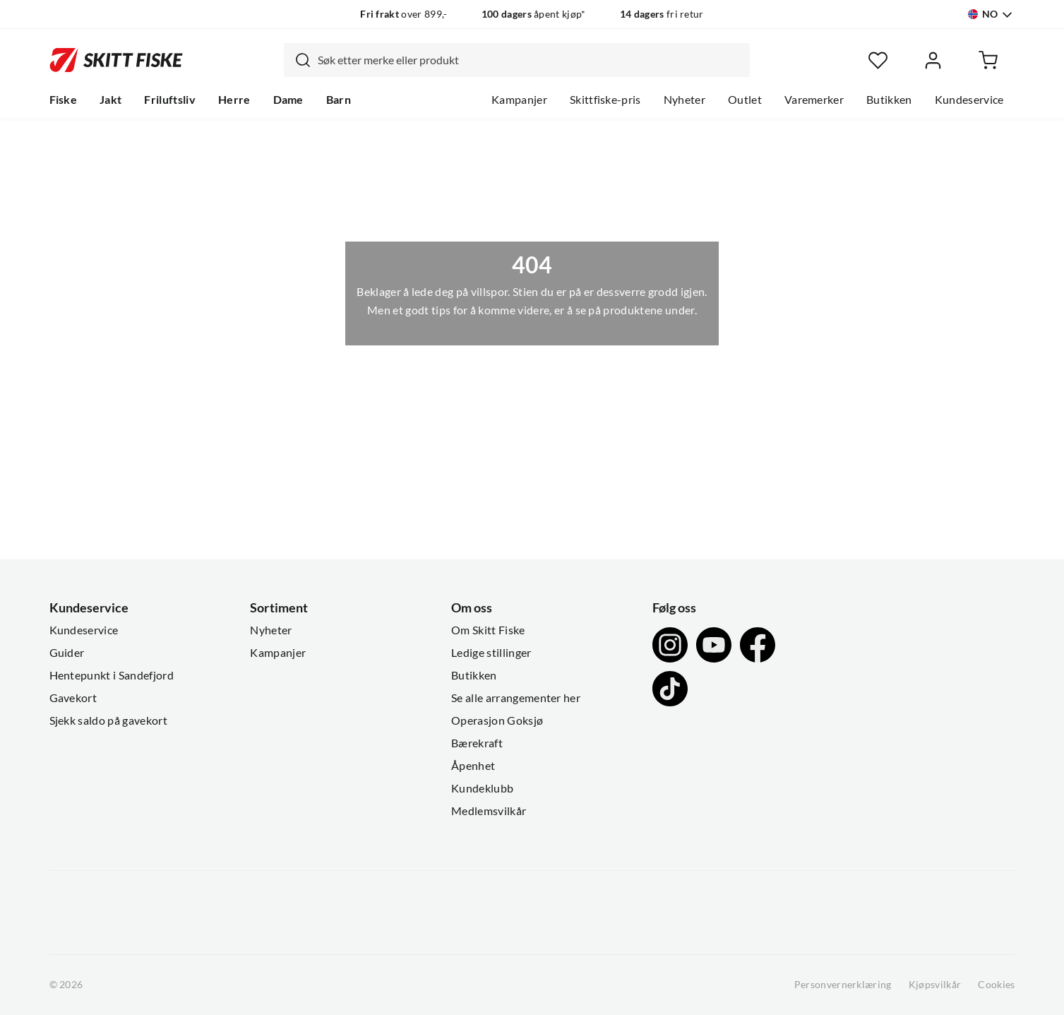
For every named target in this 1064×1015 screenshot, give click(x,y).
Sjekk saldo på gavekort (108, 720)
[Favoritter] (878, 60)
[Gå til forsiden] (116, 60)
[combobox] (517, 60)
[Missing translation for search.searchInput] (297, 60)
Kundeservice (969, 99)
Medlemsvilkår (488, 811)
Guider (67, 652)
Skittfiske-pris (605, 99)
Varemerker (814, 99)
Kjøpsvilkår (935, 984)
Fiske (63, 99)
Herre (234, 99)
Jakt (110, 99)
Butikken (889, 99)
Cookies (996, 984)
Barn (338, 99)
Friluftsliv (170, 99)
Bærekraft (477, 743)
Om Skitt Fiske (488, 630)
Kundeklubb (482, 788)
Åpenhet (473, 765)
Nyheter (684, 99)
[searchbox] (530, 60)
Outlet (745, 99)
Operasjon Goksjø (497, 720)
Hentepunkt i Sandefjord (111, 675)
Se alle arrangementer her (515, 697)
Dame (288, 99)
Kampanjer (519, 99)
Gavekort (73, 697)
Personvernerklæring (843, 984)
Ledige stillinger (491, 652)
